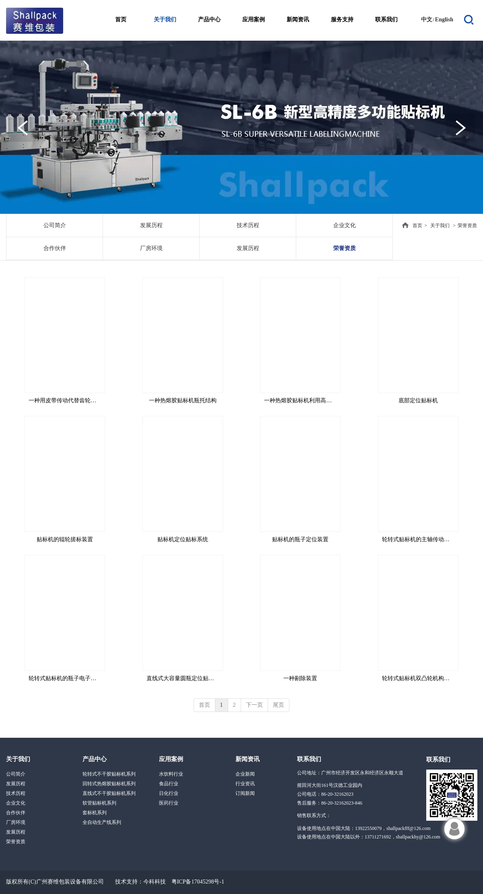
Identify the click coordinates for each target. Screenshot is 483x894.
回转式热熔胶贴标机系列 (109, 783)
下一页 (254, 705)
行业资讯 (245, 783)
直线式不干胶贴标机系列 (109, 793)
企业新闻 (245, 774)
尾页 (278, 705)
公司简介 (15, 774)
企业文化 (15, 803)
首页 (417, 225)
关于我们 (440, 225)
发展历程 (15, 783)
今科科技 (154, 882)
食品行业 (168, 783)
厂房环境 (15, 822)
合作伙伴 (15, 812)
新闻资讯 (247, 759)
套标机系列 (95, 812)
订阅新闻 (245, 793)
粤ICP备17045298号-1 (197, 882)
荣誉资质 (467, 225)
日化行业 (168, 793)
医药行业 (168, 803)
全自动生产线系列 (102, 822)
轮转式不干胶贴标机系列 (109, 774)
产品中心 (95, 759)
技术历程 (15, 793)
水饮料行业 (171, 774)
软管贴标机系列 (99, 803)
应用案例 (171, 759)
